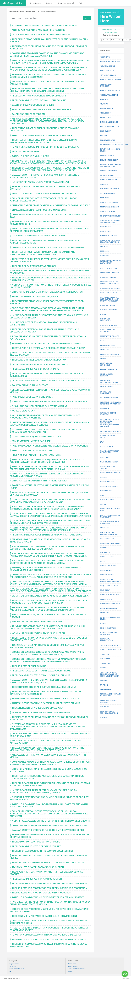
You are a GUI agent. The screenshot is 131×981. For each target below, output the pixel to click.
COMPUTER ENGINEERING (109, 207)
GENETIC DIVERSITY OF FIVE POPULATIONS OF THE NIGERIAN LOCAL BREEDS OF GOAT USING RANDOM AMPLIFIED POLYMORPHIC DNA (50, 500)
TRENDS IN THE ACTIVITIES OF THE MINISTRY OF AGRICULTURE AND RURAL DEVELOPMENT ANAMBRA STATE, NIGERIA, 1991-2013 (47, 627)
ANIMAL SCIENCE (106, 108)
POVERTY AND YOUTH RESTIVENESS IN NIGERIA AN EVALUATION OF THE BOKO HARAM (49, 486)
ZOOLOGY (104, 717)
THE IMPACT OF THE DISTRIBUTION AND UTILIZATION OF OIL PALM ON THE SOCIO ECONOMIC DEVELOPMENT (48, 75)
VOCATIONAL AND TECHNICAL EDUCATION (109, 712)
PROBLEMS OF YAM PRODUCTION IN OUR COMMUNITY (39, 95)
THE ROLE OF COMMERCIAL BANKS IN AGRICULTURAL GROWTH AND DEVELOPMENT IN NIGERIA (44, 330)
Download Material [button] (66, 3)
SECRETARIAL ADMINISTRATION (106, 640)
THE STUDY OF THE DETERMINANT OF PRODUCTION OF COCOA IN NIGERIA (48, 348)
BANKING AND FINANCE (109, 122)
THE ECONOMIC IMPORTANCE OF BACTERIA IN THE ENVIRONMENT (44, 916)
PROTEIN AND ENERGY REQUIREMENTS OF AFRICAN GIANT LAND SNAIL (47, 534)
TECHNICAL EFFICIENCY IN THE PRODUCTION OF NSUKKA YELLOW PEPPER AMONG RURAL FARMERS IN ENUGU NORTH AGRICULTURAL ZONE (47, 608)
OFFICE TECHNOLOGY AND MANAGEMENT (110, 516)
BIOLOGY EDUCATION (108, 140)
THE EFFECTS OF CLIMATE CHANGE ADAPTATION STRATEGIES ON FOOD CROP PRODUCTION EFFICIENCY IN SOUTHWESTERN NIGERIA (48, 601)
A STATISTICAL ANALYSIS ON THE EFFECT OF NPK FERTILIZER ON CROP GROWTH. (51, 820)
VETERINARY (104, 707)
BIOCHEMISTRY (105, 131)
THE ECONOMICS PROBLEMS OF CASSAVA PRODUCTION (39, 359)
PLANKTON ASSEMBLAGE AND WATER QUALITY (35, 296)
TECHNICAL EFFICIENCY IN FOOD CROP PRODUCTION (38, 867)
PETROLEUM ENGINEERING (110, 543)
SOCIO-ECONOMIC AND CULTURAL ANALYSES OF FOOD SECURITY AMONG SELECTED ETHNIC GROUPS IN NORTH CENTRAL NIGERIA (47, 561)
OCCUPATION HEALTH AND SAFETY (110, 510)
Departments (14, 964)
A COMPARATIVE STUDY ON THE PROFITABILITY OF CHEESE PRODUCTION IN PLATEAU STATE (48, 337)
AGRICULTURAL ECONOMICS (110, 80)
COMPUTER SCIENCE (107, 211)
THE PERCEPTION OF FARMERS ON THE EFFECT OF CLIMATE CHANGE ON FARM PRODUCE (49, 40)
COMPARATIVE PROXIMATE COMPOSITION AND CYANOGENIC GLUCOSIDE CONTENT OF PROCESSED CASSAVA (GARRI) (47, 54)
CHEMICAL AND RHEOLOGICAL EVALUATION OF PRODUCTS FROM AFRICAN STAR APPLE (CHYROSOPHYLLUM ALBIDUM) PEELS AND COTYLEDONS (50, 575)
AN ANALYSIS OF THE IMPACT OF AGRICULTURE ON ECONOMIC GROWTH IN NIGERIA (48, 756)
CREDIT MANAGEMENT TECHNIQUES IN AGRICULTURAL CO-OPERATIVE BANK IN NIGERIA (50, 391)
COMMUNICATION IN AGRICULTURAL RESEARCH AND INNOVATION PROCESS (49, 825)
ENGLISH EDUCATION (108, 277)
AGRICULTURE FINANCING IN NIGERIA (30, 156)
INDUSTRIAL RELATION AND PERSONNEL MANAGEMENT (110, 403)
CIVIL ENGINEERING (107, 193)
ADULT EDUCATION (107, 70)
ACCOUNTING (105, 57)
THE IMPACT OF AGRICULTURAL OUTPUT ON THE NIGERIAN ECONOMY (46, 343)
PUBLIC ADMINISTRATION (109, 595)
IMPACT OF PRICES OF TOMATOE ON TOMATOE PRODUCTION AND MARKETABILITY (43, 323)
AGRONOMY (104, 99)
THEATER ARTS (105, 689)
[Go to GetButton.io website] (125, 978)
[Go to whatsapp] (125, 974)
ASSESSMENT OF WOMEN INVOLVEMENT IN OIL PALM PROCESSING (45, 25)
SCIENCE (103, 623)
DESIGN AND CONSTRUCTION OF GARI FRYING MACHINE (39, 406)
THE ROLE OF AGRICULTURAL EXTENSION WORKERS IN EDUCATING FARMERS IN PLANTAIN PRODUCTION (50, 279)
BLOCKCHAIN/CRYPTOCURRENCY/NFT (114, 144)
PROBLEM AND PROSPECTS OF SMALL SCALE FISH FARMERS (41, 675)
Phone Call (115, 40)
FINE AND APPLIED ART (108, 310)
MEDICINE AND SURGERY (109, 486)
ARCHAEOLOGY (105, 113)
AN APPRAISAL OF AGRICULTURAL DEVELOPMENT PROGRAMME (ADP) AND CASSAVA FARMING (47, 82)
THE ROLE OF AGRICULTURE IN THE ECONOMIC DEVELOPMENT (42, 850)
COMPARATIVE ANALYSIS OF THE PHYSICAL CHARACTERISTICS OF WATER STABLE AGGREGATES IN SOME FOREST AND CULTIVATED (50, 763)
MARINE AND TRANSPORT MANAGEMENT (109, 452)
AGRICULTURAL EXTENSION (110, 90)
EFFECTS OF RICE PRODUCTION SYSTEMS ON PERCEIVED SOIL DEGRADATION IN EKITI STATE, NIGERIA (49, 910)
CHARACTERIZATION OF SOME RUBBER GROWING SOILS (39, 209)
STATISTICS (104, 680)
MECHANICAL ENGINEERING (110, 473)
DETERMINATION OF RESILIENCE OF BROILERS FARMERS (39, 235)
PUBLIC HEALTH (106, 599)
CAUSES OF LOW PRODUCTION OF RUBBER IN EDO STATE (40, 364)
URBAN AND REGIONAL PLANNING (108, 701)
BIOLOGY (103, 135)
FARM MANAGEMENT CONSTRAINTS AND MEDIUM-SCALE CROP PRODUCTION (50, 445)
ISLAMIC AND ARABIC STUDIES (108, 437)
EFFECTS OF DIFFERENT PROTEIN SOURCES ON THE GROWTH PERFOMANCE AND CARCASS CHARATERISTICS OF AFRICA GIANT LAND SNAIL (50, 467)
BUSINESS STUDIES (107, 175)
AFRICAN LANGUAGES (108, 75)
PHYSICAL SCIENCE (107, 557)
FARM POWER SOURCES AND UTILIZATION (32, 396)
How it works (73, 966)
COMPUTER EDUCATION (109, 202)
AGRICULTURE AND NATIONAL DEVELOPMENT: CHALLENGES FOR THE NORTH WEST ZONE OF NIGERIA (49, 805)
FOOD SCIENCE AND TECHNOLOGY (107, 331)
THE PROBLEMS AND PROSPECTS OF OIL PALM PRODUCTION (41, 892)
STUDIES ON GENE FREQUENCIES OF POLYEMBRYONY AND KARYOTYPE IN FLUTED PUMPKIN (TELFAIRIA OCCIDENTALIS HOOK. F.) (47, 653)
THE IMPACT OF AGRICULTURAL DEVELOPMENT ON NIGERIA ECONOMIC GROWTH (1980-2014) (46, 222)
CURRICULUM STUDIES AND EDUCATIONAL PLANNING (110, 241)
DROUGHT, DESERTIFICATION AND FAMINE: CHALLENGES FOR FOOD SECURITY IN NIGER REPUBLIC (49, 798)
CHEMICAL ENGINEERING (109, 180)
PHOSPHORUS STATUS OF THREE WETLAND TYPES (36, 455)
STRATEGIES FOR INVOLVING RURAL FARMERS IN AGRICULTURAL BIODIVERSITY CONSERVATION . (49, 271)
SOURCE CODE (105, 663)
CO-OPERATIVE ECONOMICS (110, 216)
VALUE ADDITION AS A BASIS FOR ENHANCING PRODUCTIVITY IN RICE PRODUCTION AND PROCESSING (45, 416)
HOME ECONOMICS (107, 387)
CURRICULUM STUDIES (108, 236)
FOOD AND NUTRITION (108, 325)
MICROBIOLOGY (106, 491)
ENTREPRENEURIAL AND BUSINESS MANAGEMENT (109, 283)
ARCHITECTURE (105, 117)
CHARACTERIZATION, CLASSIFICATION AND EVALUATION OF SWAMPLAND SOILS (51, 205)
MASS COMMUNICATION (109, 462)
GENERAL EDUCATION (108, 345)
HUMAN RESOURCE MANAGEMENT (107, 392)
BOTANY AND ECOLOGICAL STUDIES (110, 150)
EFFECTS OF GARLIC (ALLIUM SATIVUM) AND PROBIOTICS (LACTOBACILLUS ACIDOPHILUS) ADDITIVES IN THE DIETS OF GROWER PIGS (47, 460)
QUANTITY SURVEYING (108, 608)
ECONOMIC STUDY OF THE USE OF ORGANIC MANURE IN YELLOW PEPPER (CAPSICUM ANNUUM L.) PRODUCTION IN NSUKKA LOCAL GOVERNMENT (47, 507)
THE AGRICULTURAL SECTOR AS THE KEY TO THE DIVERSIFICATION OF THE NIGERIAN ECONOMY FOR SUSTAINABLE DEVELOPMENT (47, 89)
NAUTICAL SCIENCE (107, 500)
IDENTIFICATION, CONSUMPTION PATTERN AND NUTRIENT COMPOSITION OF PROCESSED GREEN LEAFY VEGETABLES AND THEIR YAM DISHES (49, 529)
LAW (101, 442)
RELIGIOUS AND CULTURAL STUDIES (110, 618)
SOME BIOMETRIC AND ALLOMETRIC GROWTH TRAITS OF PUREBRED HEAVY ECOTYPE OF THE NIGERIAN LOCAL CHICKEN (47, 547)
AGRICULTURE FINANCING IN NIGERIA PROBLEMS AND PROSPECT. (44, 193)
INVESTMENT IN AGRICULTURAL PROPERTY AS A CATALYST (40, 182)
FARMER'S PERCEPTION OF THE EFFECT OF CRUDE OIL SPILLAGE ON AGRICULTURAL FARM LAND (44, 199)
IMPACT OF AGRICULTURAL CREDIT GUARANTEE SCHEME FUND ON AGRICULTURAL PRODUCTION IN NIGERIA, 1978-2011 (43, 791)
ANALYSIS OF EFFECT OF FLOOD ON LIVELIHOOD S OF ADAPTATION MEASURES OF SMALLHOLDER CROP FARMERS (49, 229)
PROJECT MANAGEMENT (109, 586)
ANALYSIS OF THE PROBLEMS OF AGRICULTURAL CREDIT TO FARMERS (46, 703)
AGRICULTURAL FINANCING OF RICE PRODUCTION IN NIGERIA (42, 135)
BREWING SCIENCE (107, 155)
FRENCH (103, 341)
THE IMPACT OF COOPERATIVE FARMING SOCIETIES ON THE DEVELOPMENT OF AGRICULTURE (49, 718)
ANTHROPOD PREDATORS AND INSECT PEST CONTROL (38, 30)
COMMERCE (104, 198)
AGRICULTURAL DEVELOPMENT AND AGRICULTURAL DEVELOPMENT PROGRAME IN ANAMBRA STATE (50, 353)
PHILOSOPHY (105, 552)
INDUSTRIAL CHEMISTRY (109, 397)
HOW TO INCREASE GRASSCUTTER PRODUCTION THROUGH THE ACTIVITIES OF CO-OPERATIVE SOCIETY (49, 929)
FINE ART (103, 314)
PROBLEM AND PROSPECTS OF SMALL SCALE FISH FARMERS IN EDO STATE (48, 380)
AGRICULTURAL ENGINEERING (106, 85)
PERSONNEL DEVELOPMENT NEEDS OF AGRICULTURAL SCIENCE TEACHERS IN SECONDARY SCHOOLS (48, 921)
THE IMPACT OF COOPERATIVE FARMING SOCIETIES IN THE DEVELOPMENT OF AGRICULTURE (48, 47)
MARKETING (104, 457)
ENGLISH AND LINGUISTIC (109, 273)
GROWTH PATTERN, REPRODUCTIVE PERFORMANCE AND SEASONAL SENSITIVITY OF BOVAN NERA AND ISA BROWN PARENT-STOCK (50, 521)
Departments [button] (35, 3)
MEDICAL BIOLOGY (107, 482)
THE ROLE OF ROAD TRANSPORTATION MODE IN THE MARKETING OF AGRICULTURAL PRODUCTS (44, 241)
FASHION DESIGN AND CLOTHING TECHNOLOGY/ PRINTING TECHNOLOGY (109, 299)
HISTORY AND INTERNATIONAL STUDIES (109, 381)
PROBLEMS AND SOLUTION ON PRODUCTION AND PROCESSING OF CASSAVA (49, 883)
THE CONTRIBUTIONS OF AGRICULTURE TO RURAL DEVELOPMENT (44, 687)
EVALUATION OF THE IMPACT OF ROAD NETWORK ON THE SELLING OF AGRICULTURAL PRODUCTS (45, 176)
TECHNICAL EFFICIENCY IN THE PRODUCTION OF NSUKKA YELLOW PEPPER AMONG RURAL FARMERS (47, 646)
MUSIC (102, 495)
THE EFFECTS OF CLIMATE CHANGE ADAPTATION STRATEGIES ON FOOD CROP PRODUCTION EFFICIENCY (48, 639)
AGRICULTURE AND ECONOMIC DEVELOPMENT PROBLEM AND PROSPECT (48, 897)
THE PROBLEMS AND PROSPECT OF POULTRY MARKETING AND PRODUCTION (49, 888)
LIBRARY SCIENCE (106, 446)
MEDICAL (103, 477)
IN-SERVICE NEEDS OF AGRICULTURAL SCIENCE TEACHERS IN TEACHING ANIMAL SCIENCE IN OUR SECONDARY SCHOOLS (50, 423)
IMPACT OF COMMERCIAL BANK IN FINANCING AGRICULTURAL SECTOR (46, 934)
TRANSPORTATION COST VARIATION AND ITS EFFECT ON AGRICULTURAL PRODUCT (46, 873)
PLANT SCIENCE (106, 570)
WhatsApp (105, 40)
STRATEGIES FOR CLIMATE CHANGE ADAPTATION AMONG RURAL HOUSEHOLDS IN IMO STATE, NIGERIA (50, 540)
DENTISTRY (104, 247)
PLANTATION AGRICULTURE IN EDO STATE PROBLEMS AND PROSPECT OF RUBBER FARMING (46, 374)
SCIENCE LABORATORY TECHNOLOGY (108, 633)
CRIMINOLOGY (105, 227)
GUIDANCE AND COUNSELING (106, 364)
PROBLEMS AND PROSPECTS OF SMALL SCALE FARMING (39, 100)
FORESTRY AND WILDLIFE (109, 336)
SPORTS (103, 668)
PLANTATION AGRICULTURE (25, 151)
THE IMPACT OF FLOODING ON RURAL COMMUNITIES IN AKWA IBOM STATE (49, 939)
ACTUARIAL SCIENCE (107, 66)
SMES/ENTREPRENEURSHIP (110, 645)
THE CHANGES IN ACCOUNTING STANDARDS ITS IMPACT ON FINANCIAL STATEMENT (46, 187)
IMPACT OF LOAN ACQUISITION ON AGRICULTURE (36, 436)
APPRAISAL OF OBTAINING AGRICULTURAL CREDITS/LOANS (41, 712)
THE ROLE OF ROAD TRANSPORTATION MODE (34, 266)
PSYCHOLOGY (105, 590)
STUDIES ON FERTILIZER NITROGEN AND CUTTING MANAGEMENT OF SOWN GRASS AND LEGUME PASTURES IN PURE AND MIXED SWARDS (48, 660)
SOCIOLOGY (104, 654)
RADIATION (104, 613)
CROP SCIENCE (105, 231)
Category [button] (49, 3)
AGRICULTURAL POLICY (23, 410)
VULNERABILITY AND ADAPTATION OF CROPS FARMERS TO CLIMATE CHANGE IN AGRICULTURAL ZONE (50, 734)
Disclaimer (72, 964)
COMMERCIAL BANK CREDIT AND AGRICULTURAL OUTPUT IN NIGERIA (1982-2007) (48, 215)
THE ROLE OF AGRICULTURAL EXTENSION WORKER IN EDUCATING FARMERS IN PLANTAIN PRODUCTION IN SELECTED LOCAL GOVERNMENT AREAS (49, 169)
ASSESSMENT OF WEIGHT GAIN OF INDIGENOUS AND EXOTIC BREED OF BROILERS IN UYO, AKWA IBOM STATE (45, 430)
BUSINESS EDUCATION (108, 171)
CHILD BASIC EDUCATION (109, 189)
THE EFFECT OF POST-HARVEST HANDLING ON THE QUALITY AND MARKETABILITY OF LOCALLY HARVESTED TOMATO (42, 253)
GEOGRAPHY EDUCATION (109, 354)
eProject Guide (13, 3)
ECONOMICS (104, 251)
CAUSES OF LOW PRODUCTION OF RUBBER (33, 104)
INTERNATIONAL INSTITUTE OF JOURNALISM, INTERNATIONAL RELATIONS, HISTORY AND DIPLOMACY (110, 423)
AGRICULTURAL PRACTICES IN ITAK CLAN (32, 450)
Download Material (16, 969)
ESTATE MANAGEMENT (108, 293)
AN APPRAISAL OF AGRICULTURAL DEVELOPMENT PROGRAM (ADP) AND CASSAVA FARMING (46, 741)
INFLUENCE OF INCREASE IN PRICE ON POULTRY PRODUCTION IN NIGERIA (48, 247)
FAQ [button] (80, 3)
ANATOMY (104, 104)
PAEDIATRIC (104, 528)
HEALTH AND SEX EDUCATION (106, 375)
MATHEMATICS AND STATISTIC (107, 467)
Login (70, 971)
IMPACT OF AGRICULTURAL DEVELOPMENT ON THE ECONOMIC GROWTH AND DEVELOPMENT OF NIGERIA (49, 316)
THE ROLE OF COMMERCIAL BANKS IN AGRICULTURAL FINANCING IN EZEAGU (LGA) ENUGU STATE (48, 945)
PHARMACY (104, 548)
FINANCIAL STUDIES (107, 305)
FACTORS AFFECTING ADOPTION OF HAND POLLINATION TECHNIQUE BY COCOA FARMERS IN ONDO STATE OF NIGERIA (50, 903)
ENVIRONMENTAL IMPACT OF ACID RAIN (31, 441)
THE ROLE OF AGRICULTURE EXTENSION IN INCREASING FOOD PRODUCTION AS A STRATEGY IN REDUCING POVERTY (50, 784)
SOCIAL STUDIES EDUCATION (110, 650)
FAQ (10, 971)
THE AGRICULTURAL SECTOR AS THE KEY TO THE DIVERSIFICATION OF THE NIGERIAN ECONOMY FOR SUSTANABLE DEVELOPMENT (47, 749)
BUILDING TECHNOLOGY (109, 160)
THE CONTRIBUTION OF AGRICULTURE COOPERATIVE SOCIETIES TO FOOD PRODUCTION (47, 302)
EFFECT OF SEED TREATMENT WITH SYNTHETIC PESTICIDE (40, 480)
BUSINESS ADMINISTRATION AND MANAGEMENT (110, 165)
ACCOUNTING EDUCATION (110, 62)
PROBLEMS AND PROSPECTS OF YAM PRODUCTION (37, 878)
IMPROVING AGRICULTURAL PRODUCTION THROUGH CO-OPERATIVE (45, 147)
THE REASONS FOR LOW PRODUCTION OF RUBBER (36, 841)
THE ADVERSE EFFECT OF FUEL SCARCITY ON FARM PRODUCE (41, 109)
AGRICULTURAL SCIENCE (109, 95)
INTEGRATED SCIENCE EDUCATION (108, 414)
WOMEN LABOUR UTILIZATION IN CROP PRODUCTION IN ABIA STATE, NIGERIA (50, 595)
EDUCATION (104, 256)
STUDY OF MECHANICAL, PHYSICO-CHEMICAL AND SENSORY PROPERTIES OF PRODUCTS (48, 615)
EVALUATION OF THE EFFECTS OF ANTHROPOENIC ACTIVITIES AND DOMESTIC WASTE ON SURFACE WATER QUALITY (49, 681)
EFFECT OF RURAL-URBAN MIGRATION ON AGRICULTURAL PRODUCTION (47, 291)
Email (124, 40)
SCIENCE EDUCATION (108, 628)
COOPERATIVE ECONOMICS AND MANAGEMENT (110, 221)
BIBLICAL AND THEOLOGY (109, 126)
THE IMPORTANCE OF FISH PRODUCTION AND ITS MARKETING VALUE (45, 698)
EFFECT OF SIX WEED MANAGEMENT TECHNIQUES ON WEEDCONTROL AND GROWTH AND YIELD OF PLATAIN (47, 475)
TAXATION (104, 685)
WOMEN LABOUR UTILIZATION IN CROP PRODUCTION (38, 633)
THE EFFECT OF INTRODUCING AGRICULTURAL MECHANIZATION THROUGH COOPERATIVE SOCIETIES (47, 777)
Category (12, 966)
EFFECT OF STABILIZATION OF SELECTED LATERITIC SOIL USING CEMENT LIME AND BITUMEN (48, 770)
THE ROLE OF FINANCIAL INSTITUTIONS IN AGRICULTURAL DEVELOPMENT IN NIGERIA (48, 856)
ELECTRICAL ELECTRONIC (109, 268)
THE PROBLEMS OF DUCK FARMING (29, 666)
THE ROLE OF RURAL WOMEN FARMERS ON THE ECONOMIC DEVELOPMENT (48, 862)
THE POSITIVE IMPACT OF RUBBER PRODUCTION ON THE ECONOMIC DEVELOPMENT (44, 129)
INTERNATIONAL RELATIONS (110, 431)
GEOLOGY (103, 359)
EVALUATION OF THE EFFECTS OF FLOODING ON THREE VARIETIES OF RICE (48, 830)
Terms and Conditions (76, 969)
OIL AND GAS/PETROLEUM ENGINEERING (109, 522)
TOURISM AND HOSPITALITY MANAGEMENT (110, 695)
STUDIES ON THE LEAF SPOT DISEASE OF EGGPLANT (37, 621)
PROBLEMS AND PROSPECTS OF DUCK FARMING (35, 369)
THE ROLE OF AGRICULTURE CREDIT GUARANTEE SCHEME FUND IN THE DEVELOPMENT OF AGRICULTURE (45, 692)
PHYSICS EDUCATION (108, 566)
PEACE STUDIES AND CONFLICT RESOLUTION (109, 533)
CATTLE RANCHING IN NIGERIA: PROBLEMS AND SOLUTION (41, 34)
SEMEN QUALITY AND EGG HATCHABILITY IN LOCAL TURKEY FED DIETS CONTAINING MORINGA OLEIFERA (45, 568)
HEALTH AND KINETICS (108, 369)
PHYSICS (103, 561)
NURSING (103, 504)
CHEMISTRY (104, 184)
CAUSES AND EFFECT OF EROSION (28, 114)
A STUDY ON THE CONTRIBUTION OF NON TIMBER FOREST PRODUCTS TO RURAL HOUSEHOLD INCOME (50, 286)
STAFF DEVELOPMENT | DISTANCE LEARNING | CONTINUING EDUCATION (109, 674)
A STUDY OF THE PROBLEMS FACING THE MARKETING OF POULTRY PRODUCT (49, 401)
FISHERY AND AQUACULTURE (105, 320)
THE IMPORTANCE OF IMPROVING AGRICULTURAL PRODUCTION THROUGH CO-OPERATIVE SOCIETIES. (49, 835)
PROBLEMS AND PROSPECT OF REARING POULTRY (36, 846)
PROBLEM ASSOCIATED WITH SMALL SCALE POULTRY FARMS (41, 670)
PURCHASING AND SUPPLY (110, 604)
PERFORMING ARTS (107, 539)
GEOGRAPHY (105, 350)
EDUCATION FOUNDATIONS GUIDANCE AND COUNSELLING (110, 262)
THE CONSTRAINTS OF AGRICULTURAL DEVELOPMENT (38, 708)
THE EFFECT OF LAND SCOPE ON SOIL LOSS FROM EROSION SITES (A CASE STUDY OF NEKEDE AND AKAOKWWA (50, 493)
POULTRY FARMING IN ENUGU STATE (30, 385)
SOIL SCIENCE (105, 659)
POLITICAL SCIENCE (107, 575)
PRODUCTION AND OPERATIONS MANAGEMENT (110, 580)
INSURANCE (104, 408)
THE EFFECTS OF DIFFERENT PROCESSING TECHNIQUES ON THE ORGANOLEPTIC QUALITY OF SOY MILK (49, 260)
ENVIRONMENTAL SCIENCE (110, 288)
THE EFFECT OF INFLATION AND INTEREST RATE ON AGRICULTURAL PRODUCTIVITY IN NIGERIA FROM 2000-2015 (43, 141)
